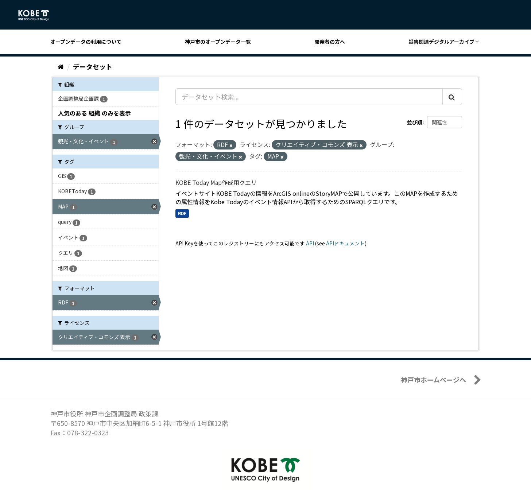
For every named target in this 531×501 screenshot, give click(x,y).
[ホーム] (61, 66)
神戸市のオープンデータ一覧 (218, 41)
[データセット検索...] (309, 96)
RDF (182, 213)
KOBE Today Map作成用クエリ (216, 182)
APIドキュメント (345, 243)
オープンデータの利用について (85, 41)
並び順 (414, 122)
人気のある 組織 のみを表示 (94, 113)
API (310, 243)
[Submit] (452, 96)
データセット (92, 66)
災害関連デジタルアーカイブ (441, 41)
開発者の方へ (329, 41)
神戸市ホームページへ (433, 379)
